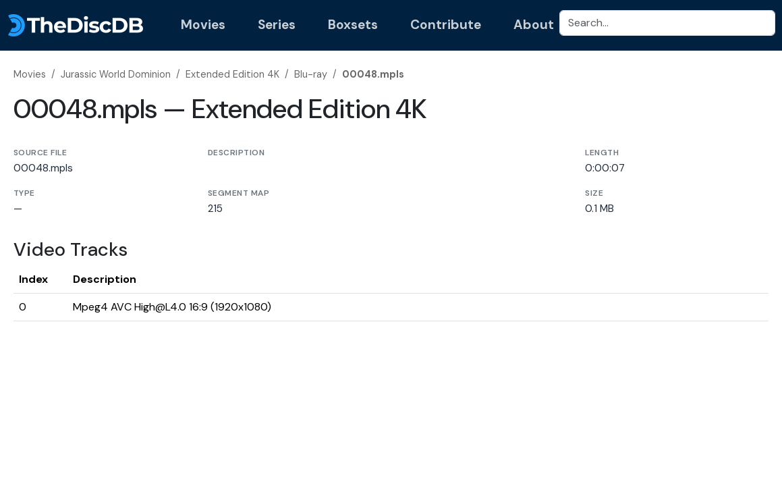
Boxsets (353, 24)
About (533, 24)
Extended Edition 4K (232, 74)
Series (277, 24)
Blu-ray (310, 74)
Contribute (445, 24)
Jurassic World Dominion (116, 74)
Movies (203, 24)
